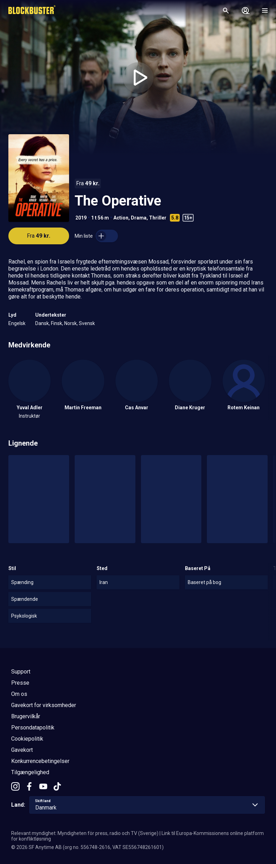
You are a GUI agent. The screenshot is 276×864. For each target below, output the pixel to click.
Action (120, 218)
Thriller (157, 218)
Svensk (87, 323)
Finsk (56, 323)
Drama (139, 218)
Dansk (42, 323)
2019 (81, 218)
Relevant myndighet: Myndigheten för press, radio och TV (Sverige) (84, 833)
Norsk (70, 323)
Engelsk (16, 323)
